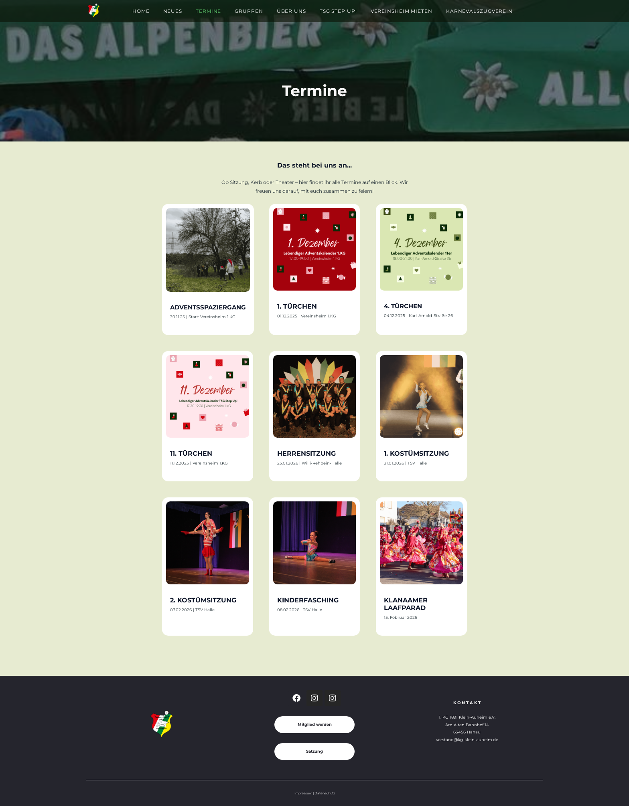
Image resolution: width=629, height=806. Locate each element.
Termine (208, 11)
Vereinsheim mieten (401, 11)
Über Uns (291, 11)
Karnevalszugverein (479, 11)
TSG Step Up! (338, 11)
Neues (173, 11)
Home (141, 11)
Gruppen (249, 11)
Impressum (303, 793)
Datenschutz (324, 793)
